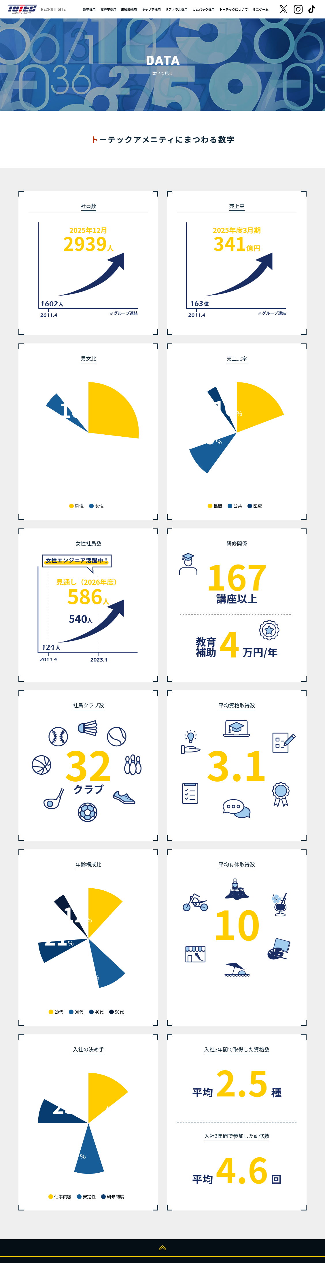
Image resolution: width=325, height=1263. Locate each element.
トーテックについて (233, 9)
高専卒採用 (108, 9)
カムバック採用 (203, 9)
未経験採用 (129, 9)
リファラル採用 (176, 9)
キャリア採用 (151, 9)
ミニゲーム (261, 9)
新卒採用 (89, 9)
